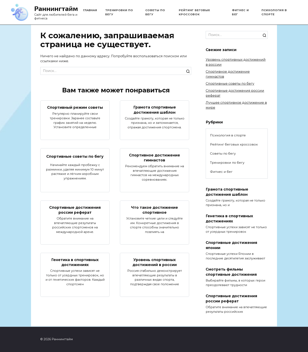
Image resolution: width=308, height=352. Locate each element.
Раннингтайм (56, 8)
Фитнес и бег (221, 172)
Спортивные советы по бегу (75, 156)
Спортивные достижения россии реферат (75, 210)
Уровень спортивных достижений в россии (155, 262)
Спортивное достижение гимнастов (154, 157)
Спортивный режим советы (75, 107)
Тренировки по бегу (227, 163)
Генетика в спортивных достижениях (75, 262)
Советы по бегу (223, 153)
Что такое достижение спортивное (154, 210)
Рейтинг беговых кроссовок (234, 144)
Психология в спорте (228, 135)
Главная (90, 10)
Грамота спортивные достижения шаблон (154, 110)
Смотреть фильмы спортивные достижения (231, 272)
